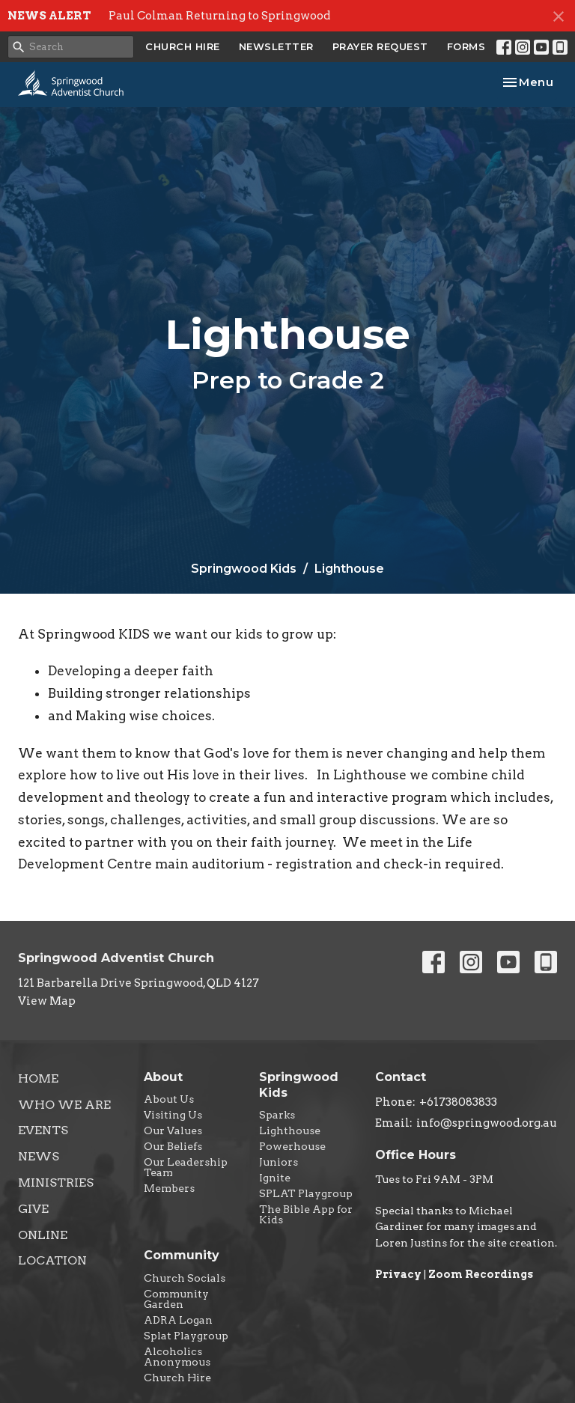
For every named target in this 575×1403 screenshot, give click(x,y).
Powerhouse (292, 1146)
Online (42, 1235)
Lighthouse (289, 1130)
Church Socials (184, 1278)
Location (52, 1260)
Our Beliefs (173, 1146)
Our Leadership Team (186, 1167)
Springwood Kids (243, 568)
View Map (47, 1001)
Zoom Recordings (480, 1274)
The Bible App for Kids (306, 1214)
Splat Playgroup (186, 1336)
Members (169, 1188)
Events (43, 1130)
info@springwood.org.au (486, 1123)
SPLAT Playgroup (306, 1193)
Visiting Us (173, 1115)
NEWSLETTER (276, 46)
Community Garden (176, 1299)
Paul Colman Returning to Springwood (219, 15)
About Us (169, 1099)
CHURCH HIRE (182, 46)
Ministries (56, 1182)
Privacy (398, 1274)
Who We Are (64, 1105)
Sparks (277, 1115)
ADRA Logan (178, 1320)
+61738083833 (458, 1102)
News (38, 1156)
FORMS (466, 46)
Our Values (173, 1130)
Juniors (278, 1162)
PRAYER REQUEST (380, 46)
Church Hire (177, 1378)
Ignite (274, 1178)
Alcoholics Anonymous (177, 1356)
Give (33, 1209)
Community (181, 1255)
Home (38, 1078)
